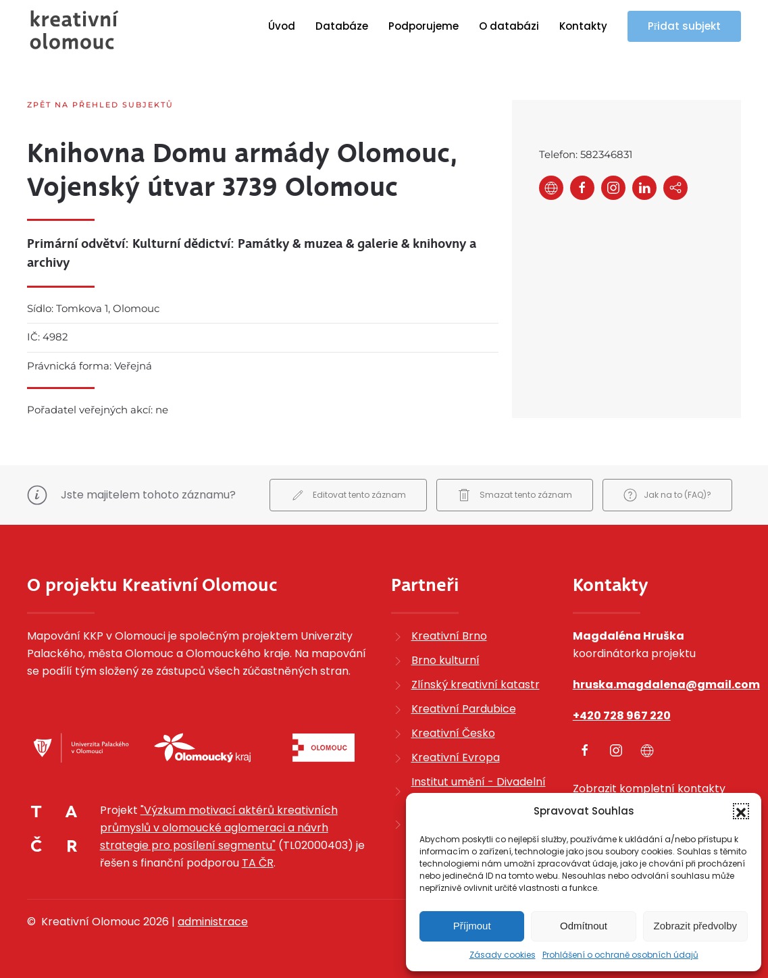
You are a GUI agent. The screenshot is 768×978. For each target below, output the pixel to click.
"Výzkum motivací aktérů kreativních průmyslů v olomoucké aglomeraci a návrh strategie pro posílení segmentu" (219, 827)
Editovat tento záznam (348, 495)
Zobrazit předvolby (695, 925)
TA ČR (258, 863)
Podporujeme (423, 26)
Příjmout (472, 925)
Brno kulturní (445, 660)
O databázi (509, 26)
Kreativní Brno (449, 636)
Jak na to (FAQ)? (667, 495)
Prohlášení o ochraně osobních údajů (620, 954)
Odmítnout (583, 925)
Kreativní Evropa (455, 757)
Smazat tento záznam (514, 495)
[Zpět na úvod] (74, 30)
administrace (213, 921)
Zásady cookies (502, 954)
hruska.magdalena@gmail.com (666, 684)
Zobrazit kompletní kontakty (649, 788)
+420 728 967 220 (622, 715)
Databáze (341, 26)
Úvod (281, 26)
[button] (741, 811)
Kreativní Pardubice (463, 709)
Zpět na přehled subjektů (100, 104)
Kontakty (583, 26)
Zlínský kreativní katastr (475, 684)
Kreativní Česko (453, 733)
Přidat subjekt (684, 26)
